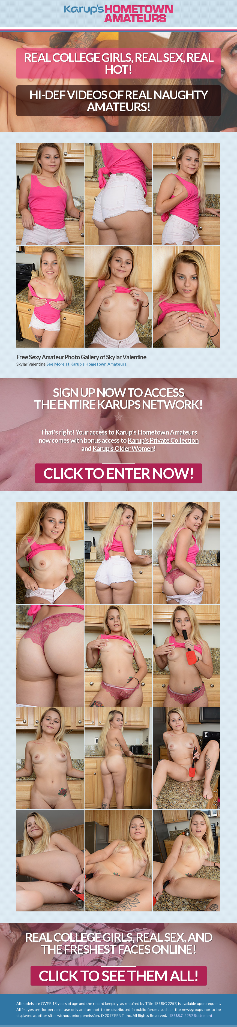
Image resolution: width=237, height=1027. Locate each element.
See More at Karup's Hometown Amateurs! (87, 364)
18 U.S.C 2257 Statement (190, 1015)
